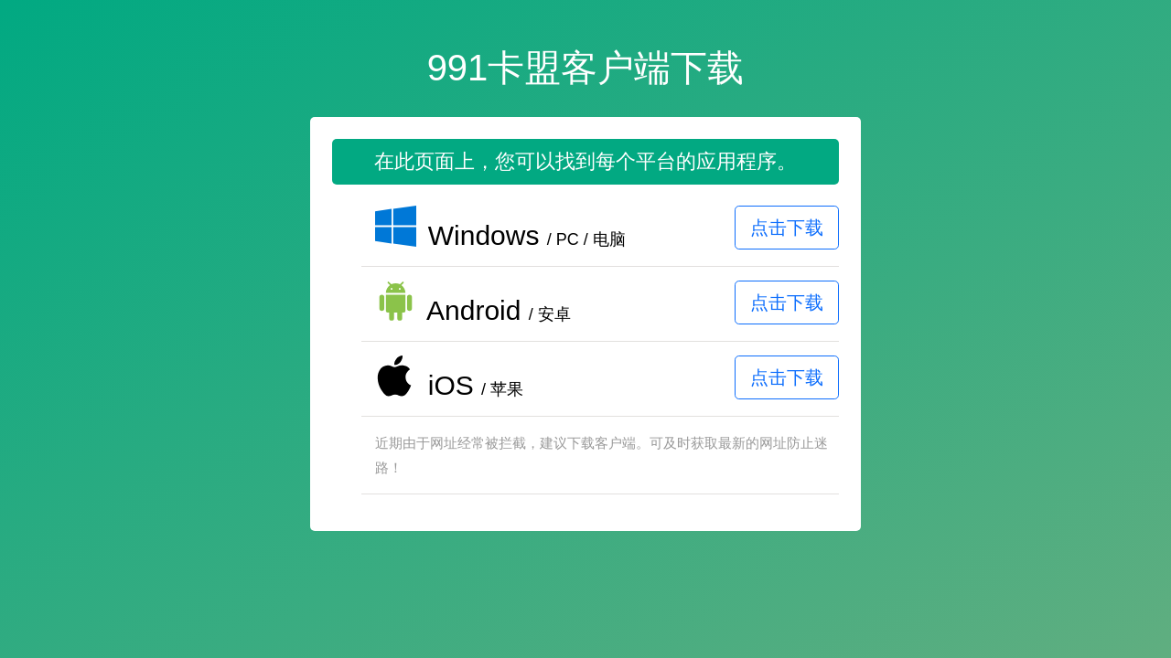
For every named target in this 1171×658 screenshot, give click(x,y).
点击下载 (786, 228)
